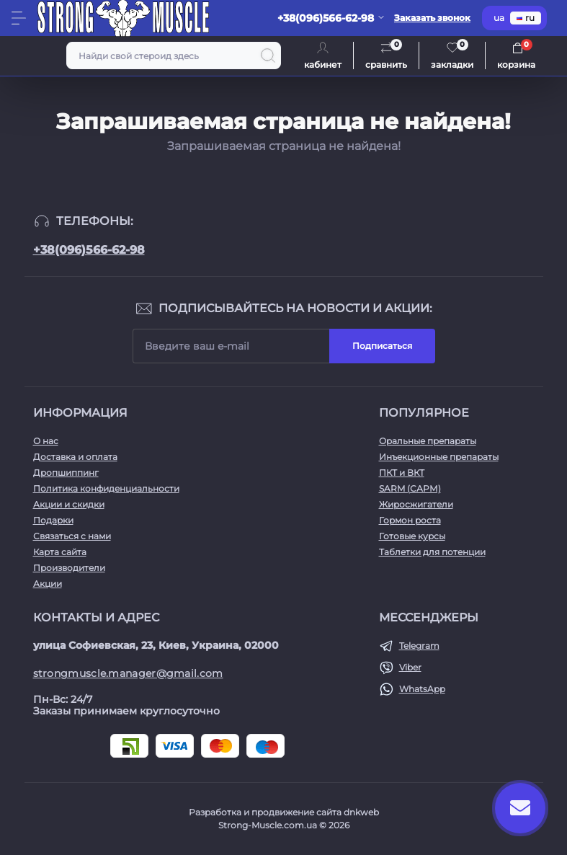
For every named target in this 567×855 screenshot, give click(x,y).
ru (526, 17)
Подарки (53, 520)
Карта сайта (59, 551)
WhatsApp (422, 688)
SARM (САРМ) (410, 488)
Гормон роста (410, 520)
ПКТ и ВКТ (401, 472)
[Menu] (19, 18)
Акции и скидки (68, 504)
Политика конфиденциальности (106, 488)
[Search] (268, 55)
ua (499, 17)
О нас (45, 440)
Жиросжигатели (416, 504)
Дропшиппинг (66, 472)
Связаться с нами (72, 536)
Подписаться (382, 345)
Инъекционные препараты (439, 456)
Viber (410, 667)
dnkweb (361, 812)
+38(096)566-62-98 (89, 250)
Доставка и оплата (75, 456)
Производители (69, 567)
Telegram (419, 645)
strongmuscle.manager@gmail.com (128, 673)
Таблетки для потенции (432, 551)
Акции (47, 583)
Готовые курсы (412, 536)
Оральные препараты (427, 440)
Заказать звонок (432, 17)
